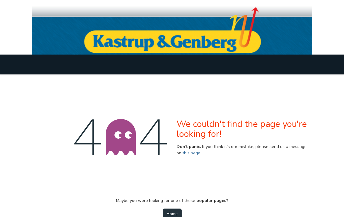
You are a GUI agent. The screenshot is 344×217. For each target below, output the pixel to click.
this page (191, 153)
